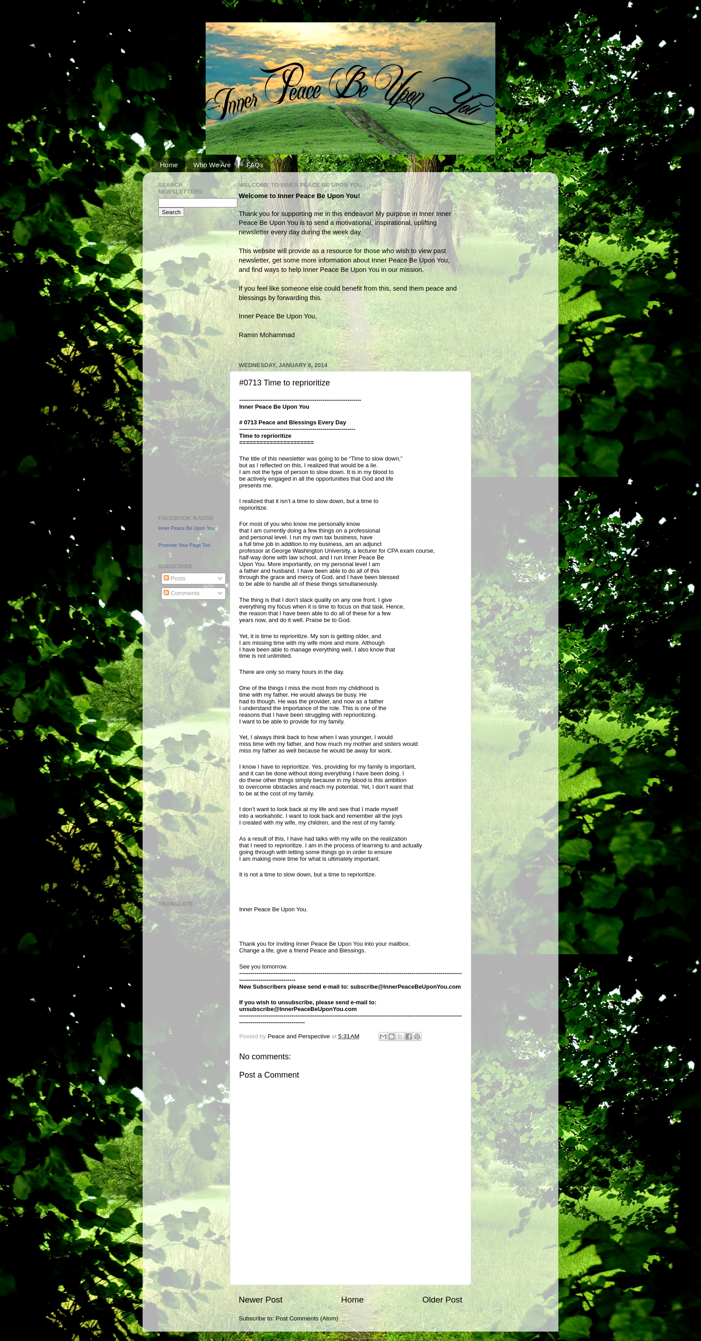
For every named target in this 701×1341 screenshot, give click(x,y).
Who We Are (212, 165)
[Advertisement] (185, 364)
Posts (175, 578)
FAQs (254, 165)
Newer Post (261, 1299)
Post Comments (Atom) (307, 1318)
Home (169, 165)
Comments (182, 593)
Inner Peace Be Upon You (186, 528)
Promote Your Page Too (184, 545)
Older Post (442, 1299)
